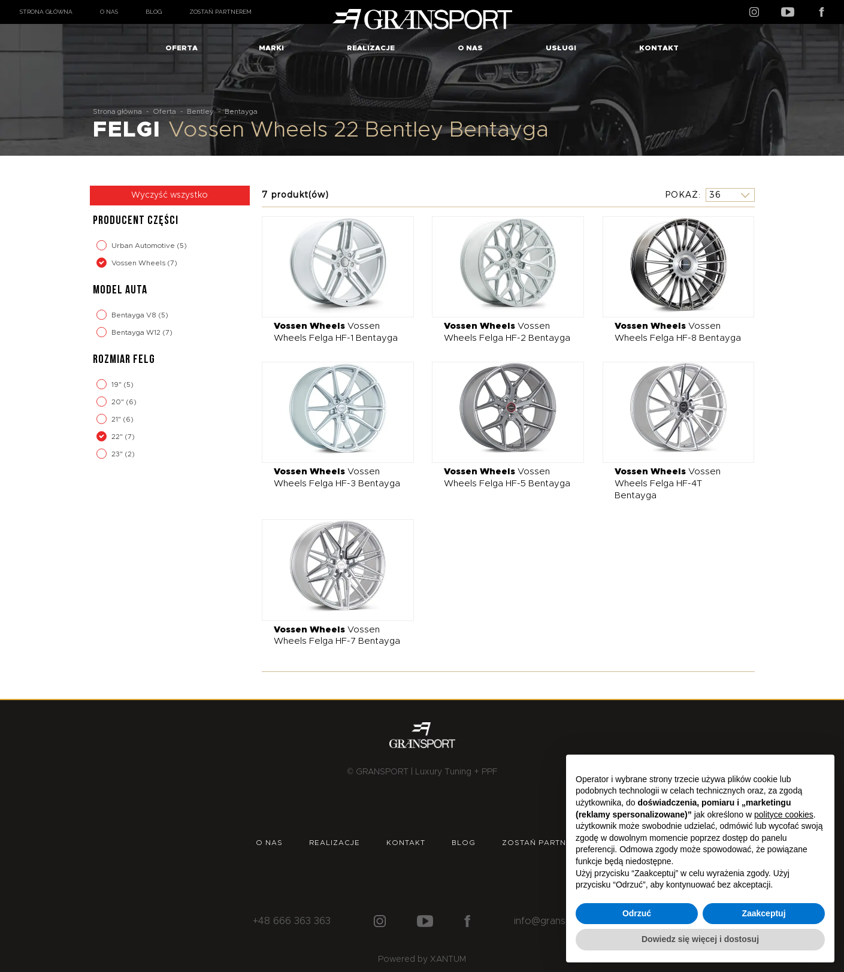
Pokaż (681, 194)
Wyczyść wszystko (169, 195)
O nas (109, 11)
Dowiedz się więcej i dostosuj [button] (700, 939)
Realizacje (371, 48)
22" (118, 436)
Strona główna (46, 11)
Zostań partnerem (220, 11)
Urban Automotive (144, 245)
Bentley (200, 111)
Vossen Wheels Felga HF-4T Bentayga (668, 483)
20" (118, 401)
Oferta (181, 48)
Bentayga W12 (136, 332)
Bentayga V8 (134, 315)
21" (117, 419)
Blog (154, 11)
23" (118, 454)
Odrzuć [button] (636, 913)
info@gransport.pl (554, 921)
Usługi (561, 48)
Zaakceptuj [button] (763, 913)
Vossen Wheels (139, 263)
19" (117, 384)
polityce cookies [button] (783, 814)
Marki (271, 48)
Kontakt (659, 48)
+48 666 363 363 (292, 921)
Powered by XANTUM (422, 959)
